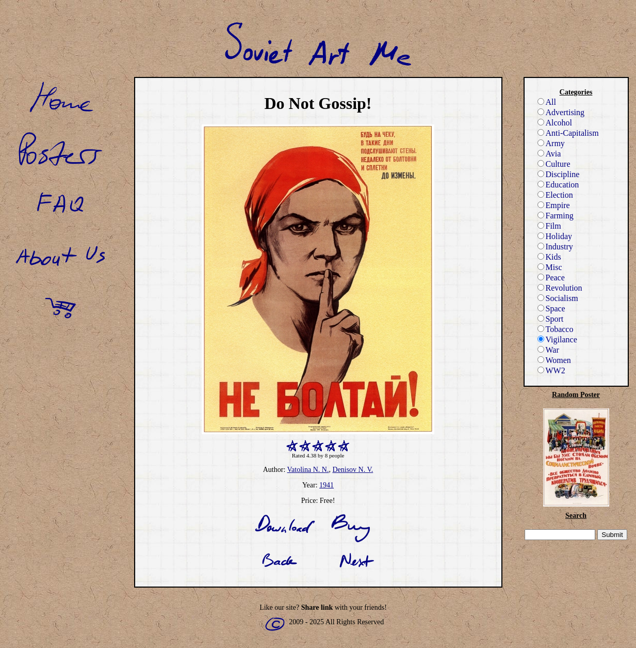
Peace (551, 277)
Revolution (559, 287)
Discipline (558, 174)
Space (551, 308)
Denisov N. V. (352, 469)
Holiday (555, 236)
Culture (553, 164)
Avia (549, 153)
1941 (326, 485)
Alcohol (555, 122)
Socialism (557, 298)
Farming (555, 215)
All (546, 102)
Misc (549, 267)
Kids (549, 256)
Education (558, 184)
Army (551, 143)
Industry (555, 246)
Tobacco (555, 329)
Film (549, 226)
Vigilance (557, 339)
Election (555, 195)
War (548, 349)
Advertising (561, 112)
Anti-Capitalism (568, 133)
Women (554, 360)
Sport (550, 318)
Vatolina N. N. (308, 469)
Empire (553, 205)
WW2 (551, 370)
